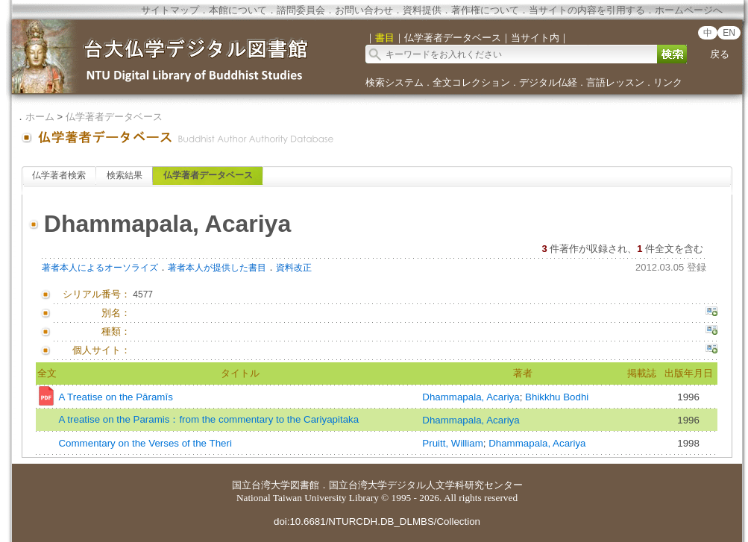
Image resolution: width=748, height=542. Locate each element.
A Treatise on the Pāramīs (115, 397)
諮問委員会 (301, 10)
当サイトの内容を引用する (587, 10)
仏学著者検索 (59, 175)
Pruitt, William (452, 443)
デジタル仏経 (548, 82)
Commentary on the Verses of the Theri (144, 443)
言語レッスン (615, 82)
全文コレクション (471, 82)
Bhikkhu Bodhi (556, 397)
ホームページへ (689, 10)
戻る (719, 54)
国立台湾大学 (261, 485)
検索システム (394, 82)
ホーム (39, 116)
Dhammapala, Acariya (470, 397)
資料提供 (422, 10)
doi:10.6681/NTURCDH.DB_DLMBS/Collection (377, 521)
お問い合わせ (364, 10)
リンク (667, 82)
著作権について (485, 10)
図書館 (304, 485)
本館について (238, 10)
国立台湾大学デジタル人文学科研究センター (426, 485)
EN (729, 33)
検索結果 (124, 175)
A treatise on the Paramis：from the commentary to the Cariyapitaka (208, 419)
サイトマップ (170, 10)
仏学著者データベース (114, 116)
